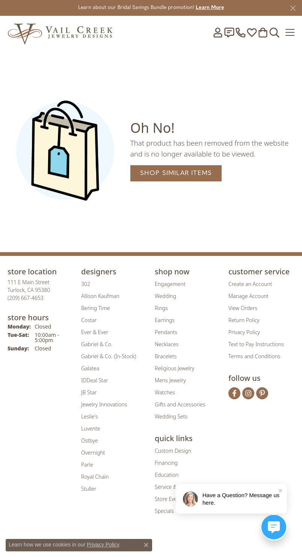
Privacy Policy (244, 332)
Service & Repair (174, 486)
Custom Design (173, 450)
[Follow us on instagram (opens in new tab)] (248, 393)
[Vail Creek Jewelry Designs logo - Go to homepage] (60, 32)
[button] (218, 32)
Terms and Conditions (254, 356)
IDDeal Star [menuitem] (94, 380)
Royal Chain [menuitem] (95, 476)
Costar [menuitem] (89, 320)
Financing (166, 462)
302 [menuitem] (85, 284)
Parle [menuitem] (87, 464)
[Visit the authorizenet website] (173, 543)
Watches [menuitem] (165, 392)
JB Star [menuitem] (89, 392)
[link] (229, 32)
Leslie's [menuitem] (89, 416)
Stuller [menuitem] (88, 488)
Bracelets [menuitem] (166, 356)
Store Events (169, 498)
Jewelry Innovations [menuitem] (104, 404)
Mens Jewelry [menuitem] (170, 380)
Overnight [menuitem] (93, 452)
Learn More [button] (210, 8)
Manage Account (248, 296)
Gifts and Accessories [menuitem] (180, 404)
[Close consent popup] (146, 545)
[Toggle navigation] (290, 32)
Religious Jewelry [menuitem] (174, 368)
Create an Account (250, 284)
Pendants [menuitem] (166, 332)
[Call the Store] (26, 297)
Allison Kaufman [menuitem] (100, 296)
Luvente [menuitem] (90, 428)
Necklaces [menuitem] (166, 344)
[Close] (292, 8)
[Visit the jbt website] (194, 543)
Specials (164, 510)
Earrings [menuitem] (165, 320)
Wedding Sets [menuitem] (171, 416)
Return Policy (244, 320)
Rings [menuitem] (161, 308)
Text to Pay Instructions (256, 344)
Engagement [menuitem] (170, 284)
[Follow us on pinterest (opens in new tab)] (262, 393)
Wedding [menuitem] (165, 296)
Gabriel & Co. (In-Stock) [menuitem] (108, 356)
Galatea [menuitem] (90, 368)
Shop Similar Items (176, 173)
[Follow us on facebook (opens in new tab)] (234, 393)
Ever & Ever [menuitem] (94, 332)
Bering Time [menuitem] (95, 308)
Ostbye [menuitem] (89, 440)
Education (166, 474)
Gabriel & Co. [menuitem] (96, 344)
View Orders (242, 308)
